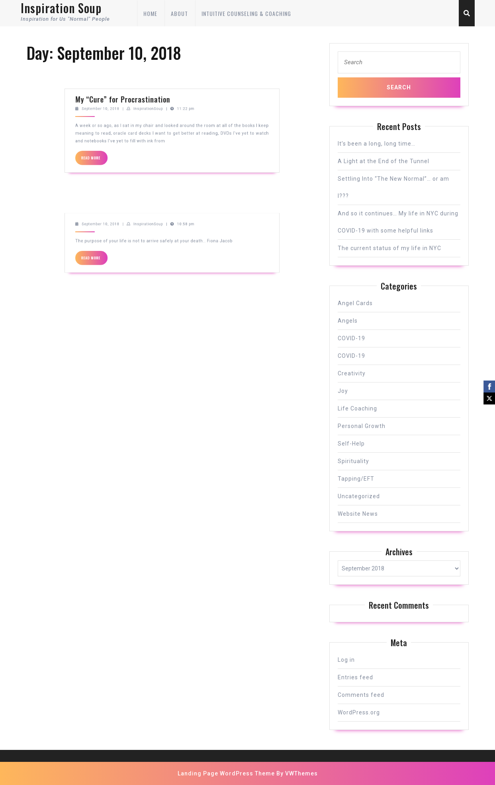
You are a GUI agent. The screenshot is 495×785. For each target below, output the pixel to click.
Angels (348, 321)
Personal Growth (361, 426)
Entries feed (355, 677)
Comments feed (361, 695)
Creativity (352, 373)
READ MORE (133, 99)
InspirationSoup (160, 74)
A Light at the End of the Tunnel (383, 161)
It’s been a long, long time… (376, 143)
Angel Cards (355, 303)
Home (150, 13)
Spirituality (353, 461)
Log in (346, 660)
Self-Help (351, 443)
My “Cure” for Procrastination (147, 69)
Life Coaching (357, 408)
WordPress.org (359, 712)
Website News (358, 514)
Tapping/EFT (356, 478)
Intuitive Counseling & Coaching (246, 13)
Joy (343, 391)
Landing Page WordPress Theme (226, 773)
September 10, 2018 (136, 74)
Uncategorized (359, 496)
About (179, 13)
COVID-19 (351, 338)
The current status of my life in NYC (389, 248)
